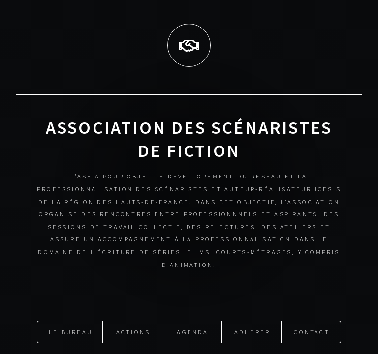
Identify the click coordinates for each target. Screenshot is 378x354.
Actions (133, 330)
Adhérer (252, 330)
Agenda (192, 330)
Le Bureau (71, 330)
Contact (311, 330)
